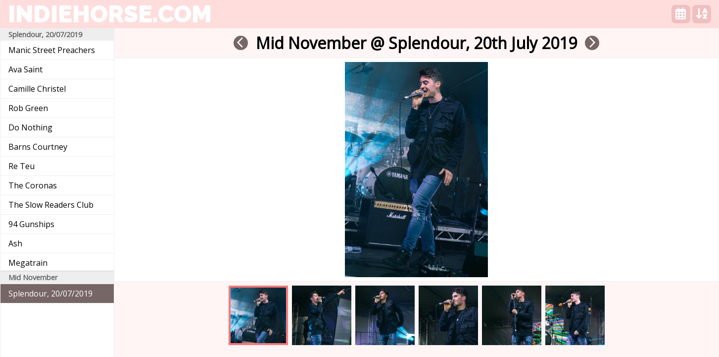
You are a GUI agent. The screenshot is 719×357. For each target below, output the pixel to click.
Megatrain (28, 262)
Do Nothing (30, 127)
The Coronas (32, 185)
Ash (15, 243)
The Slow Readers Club (51, 204)
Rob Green (28, 108)
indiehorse (110, 14)
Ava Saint (25, 69)
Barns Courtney (37, 146)
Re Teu (21, 166)
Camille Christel (37, 88)
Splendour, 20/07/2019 (50, 293)
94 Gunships (31, 224)
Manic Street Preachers (51, 50)
